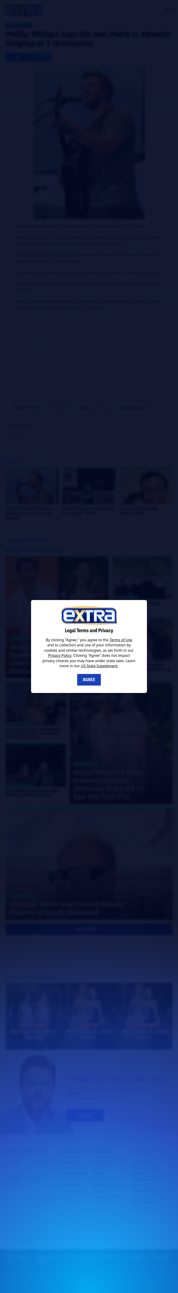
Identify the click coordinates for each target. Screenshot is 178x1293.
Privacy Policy (59, 655)
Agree (89, 679)
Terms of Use (121, 639)
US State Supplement (99, 665)
